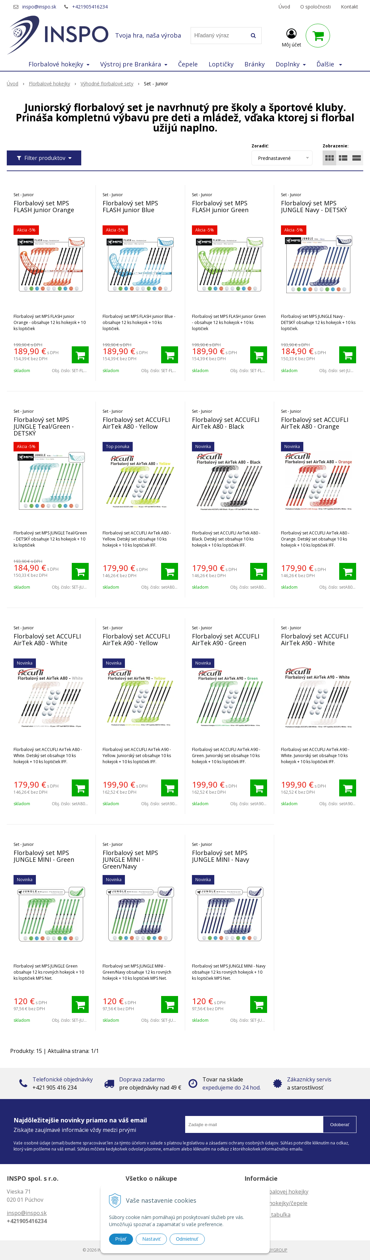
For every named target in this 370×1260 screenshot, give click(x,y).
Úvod (284, 6)
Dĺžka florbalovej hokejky (276, 1191)
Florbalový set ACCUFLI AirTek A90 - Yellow (136, 639)
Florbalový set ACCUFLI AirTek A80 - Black (225, 422)
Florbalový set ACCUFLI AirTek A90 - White (314, 639)
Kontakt (349, 6)
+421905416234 (90, 6)
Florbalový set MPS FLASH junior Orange (44, 206)
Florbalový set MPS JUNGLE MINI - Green (44, 856)
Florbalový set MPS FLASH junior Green (220, 206)
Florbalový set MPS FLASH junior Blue (130, 206)
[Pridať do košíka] (80, 354)
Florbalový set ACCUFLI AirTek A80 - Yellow (136, 422)
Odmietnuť (187, 1239)
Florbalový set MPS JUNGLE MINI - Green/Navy (130, 859)
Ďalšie (329, 64)
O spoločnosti (315, 6)
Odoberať (339, 1124)
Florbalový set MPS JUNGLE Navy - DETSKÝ (314, 206)
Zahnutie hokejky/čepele (275, 1203)
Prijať (121, 1239)
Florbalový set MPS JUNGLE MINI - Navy (220, 856)
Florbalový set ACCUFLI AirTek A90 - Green (225, 639)
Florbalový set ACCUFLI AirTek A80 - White (47, 639)
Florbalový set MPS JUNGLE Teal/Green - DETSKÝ (44, 426)
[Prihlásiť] (291, 37)
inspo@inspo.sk (39, 6)
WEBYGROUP (274, 1250)
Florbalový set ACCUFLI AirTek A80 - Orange (314, 422)
